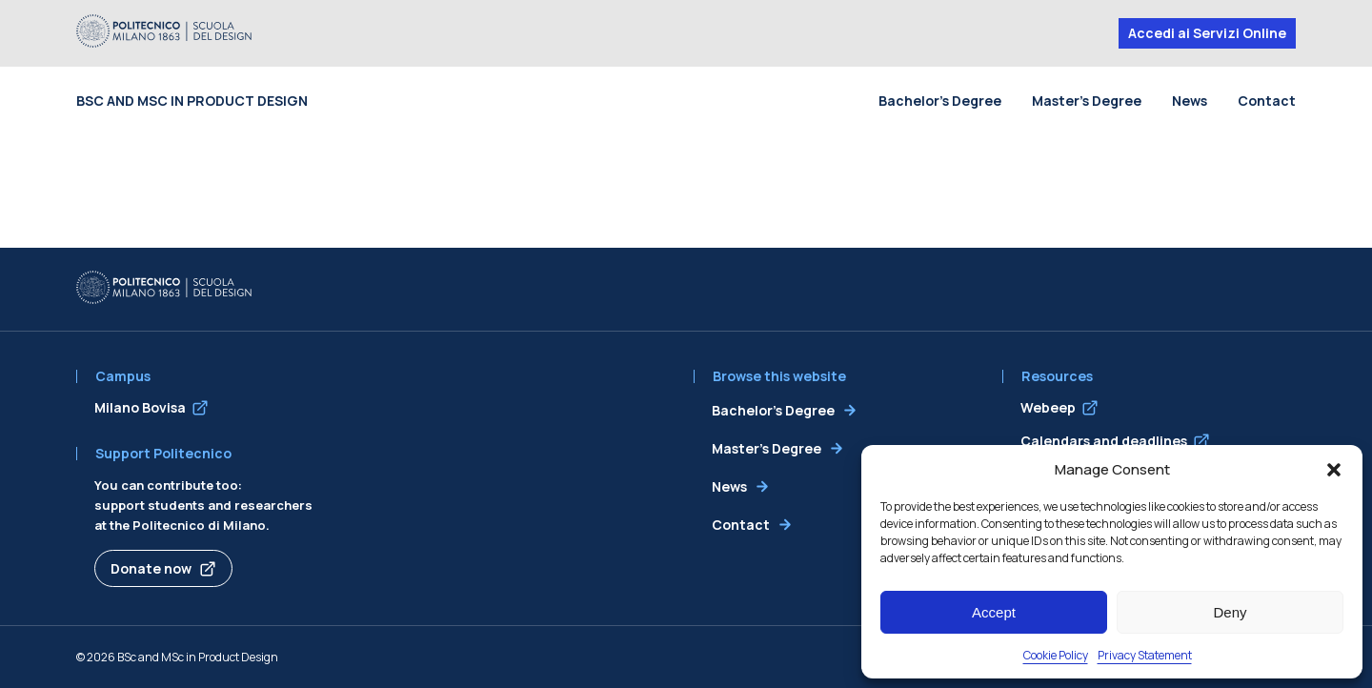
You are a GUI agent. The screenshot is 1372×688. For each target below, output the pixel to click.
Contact (1267, 100)
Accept (994, 612)
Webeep (1048, 407)
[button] (1333, 469)
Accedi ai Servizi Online (1207, 33)
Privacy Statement (1145, 655)
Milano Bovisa (140, 407)
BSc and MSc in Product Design (192, 100)
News (1189, 100)
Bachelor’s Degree (939, 100)
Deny (1229, 612)
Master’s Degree (1086, 100)
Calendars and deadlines (1103, 441)
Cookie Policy (1055, 655)
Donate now (151, 568)
